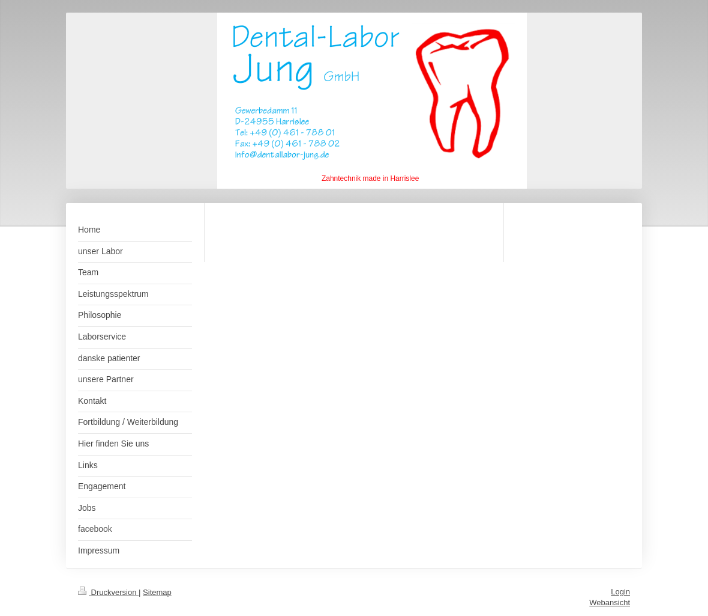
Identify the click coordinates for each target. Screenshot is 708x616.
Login (620, 591)
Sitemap (157, 592)
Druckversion (108, 592)
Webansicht (609, 602)
